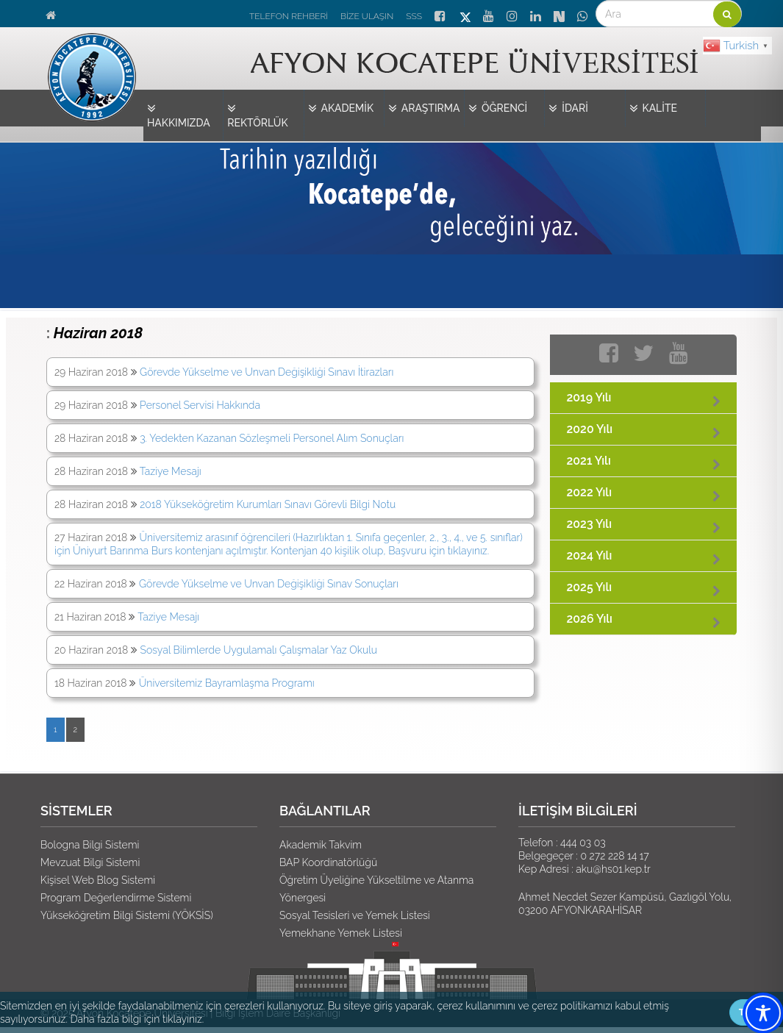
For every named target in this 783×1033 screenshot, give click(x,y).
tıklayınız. (183, 1019)
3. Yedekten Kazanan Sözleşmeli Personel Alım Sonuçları (272, 438)
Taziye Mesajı (170, 471)
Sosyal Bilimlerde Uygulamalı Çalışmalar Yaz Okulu (259, 650)
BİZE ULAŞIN (366, 16)
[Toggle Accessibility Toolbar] (763, 1013)
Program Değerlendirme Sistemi (115, 898)
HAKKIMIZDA (178, 115)
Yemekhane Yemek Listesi (340, 933)
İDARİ (568, 108)
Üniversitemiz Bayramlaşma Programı (227, 683)
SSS (414, 16)
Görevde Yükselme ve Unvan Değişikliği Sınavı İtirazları (266, 372)
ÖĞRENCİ (497, 108)
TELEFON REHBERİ (288, 16)
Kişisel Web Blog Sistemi (97, 880)
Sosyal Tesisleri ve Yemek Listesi (354, 915)
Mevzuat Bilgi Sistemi (90, 862)
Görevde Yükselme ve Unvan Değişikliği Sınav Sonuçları (268, 584)
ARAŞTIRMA (424, 108)
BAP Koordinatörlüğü (328, 862)
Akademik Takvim (320, 845)
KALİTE (653, 108)
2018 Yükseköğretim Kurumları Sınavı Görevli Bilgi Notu (268, 504)
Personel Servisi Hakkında (200, 405)
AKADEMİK (341, 108)
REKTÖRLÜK (257, 115)
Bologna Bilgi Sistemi (89, 845)
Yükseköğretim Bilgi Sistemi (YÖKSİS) (126, 915)
